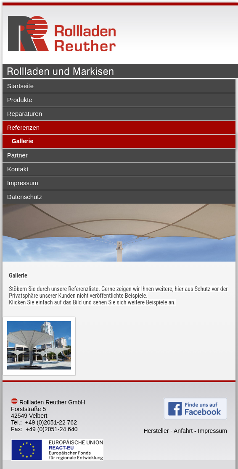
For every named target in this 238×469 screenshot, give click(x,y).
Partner (17, 155)
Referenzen (23, 127)
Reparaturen (24, 113)
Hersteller (156, 430)
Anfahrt (183, 430)
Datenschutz (24, 196)
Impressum (22, 182)
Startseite (20, 85)
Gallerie (22, 141)
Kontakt (18, 169)
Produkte (19, 99)
